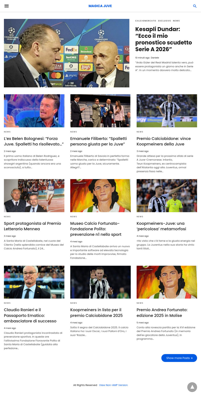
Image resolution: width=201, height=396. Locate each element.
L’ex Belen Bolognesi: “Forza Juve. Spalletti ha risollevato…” (33, 141)
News (176, 20)
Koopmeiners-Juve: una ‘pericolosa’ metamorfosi (161, 226)
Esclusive (164, 20)
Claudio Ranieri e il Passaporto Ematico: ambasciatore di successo (34, 315)
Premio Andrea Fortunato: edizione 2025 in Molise (162, 312)
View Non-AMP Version (113, 385)
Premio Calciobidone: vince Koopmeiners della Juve (164, 141)
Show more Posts (178, 358)
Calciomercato (145, 20)
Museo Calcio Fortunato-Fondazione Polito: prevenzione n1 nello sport (95, 229)
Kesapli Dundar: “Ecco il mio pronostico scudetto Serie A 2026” (163, 39)
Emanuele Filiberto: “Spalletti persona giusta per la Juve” (98, 141)
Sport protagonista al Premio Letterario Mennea (32, 226)
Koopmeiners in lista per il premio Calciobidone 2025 (96, 312)
